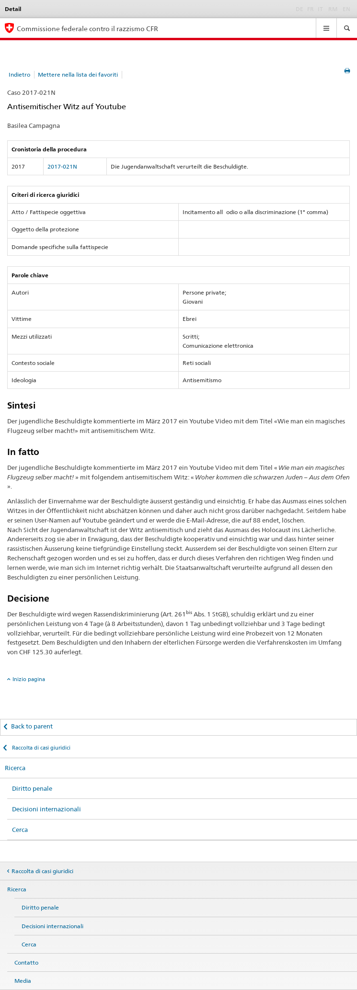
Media (22, 980)
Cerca (20, 829)
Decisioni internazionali (46, 809)
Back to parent (32, 726)
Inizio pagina (28, 679)
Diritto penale (32, 788)
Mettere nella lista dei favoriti (78, 74)
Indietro (19, 74)
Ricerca (15, 768)
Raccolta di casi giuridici (40, 747)
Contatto (26, 962)
